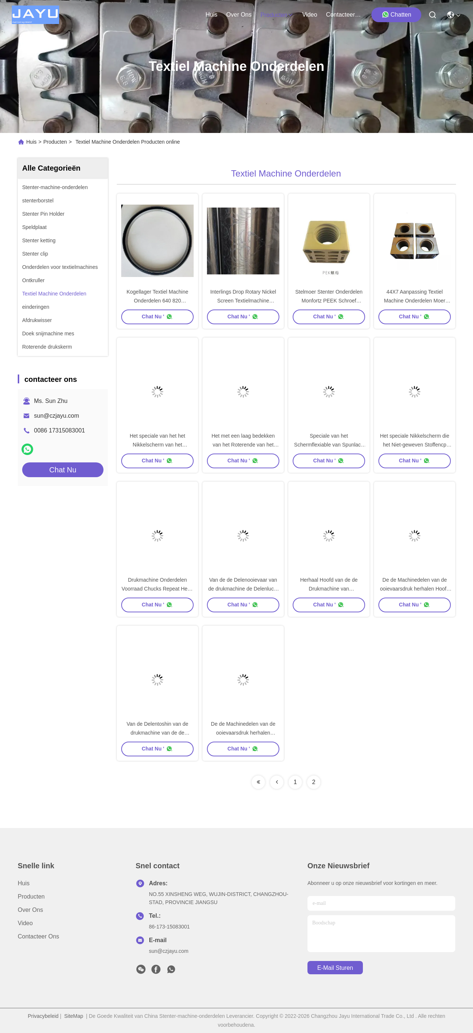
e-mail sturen (335, 968)
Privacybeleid (43, 1016)
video (309, 14)
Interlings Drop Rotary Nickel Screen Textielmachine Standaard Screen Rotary (243, 300)
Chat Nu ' (157, 316)
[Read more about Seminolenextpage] (258, 782)
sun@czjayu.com (56, 416)
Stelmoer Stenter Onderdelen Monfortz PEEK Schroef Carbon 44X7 (329, 300)
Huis (211, 14)
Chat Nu (62, 470)
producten (277, 15)
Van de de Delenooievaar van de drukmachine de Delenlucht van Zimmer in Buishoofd (243, 589)
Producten (55, 142)
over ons (238, 14)
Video (25, 923)
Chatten (396, 14)
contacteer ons (343, 14)
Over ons (30, 910)
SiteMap (73, 1016)
